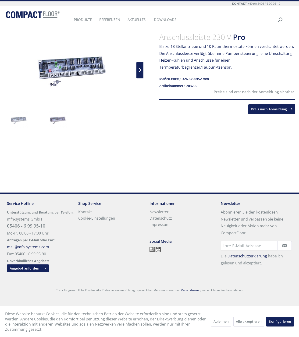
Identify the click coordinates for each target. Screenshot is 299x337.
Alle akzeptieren (249, 321)
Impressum (160, 224)
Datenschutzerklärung (247, 256)
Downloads (165, 19)
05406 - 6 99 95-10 (26, 226)
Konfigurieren (280, 321)
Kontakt (85, 211)
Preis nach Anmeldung (271, 108)
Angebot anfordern (28, 267)
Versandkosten (190, 290)
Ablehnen (221, 321)
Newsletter (159, 211)
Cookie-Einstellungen (96, 218)
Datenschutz (161, 218)
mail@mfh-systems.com (28, 246)
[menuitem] (83, 19)
